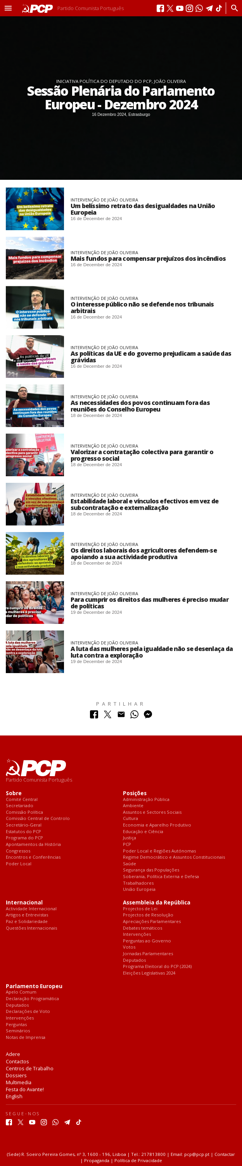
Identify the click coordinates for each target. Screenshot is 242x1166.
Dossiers (16, 1075)
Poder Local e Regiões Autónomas (159, 851)
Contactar (224, 1154)
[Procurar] (232, 8)
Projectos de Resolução (148, 915)
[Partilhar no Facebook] (94, 716)
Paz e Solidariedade (27, 922)
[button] (8, 8)
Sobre (14, 793)
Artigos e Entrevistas (27, 915)
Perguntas (16, 1025)
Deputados (134, 960)
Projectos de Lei (140, 909)
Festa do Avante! (25, 1089)
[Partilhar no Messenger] (148, 716)
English (14, 1096)
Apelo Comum (21, 992)
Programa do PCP (24, 838)
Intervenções (137, 934)
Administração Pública (146, 799)
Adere (13, 1054)
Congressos (18, 851)
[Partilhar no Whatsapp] (134, 716)
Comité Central (22, 799)
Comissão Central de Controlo (38, 818)
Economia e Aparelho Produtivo (157, 825)
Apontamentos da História (33, 844)
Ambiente (133, 806)
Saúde (129, 864)
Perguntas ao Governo (147, 941)
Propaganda (96, 1160)
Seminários (18, 1031)
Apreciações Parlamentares (152, 922)
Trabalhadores (138, 883)
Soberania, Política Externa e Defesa (161, 877)
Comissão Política (24, 812)
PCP (127, 844)
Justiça (129, 838)
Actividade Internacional (31, 909)
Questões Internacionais (31, 928)
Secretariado (19, 806)
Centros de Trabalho (30, 1068)
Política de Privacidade (138, 1160)
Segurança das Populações (151, 870)
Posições (135, 793)
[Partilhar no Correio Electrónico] (121, 716)
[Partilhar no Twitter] (108, 716)
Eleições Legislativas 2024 (149, 973)
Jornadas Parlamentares (148, 954)
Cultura (130, 818)
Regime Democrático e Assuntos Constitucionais (174, 857)
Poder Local (18, 864)
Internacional (24, 902)
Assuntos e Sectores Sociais (152, 812)
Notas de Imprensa (25, 1037)
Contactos (17, 1061)
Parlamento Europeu (34, 986)
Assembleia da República (156, 902)
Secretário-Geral (23, 825)
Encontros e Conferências (33, 857)
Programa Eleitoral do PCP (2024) (157, 966)
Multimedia (18, 1082)
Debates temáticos (142, 928)
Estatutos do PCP (23, 832)
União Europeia (139, 889)
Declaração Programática (32, 999)
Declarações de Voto (28, 1011)
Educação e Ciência (143, 832)
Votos (129, 947)
